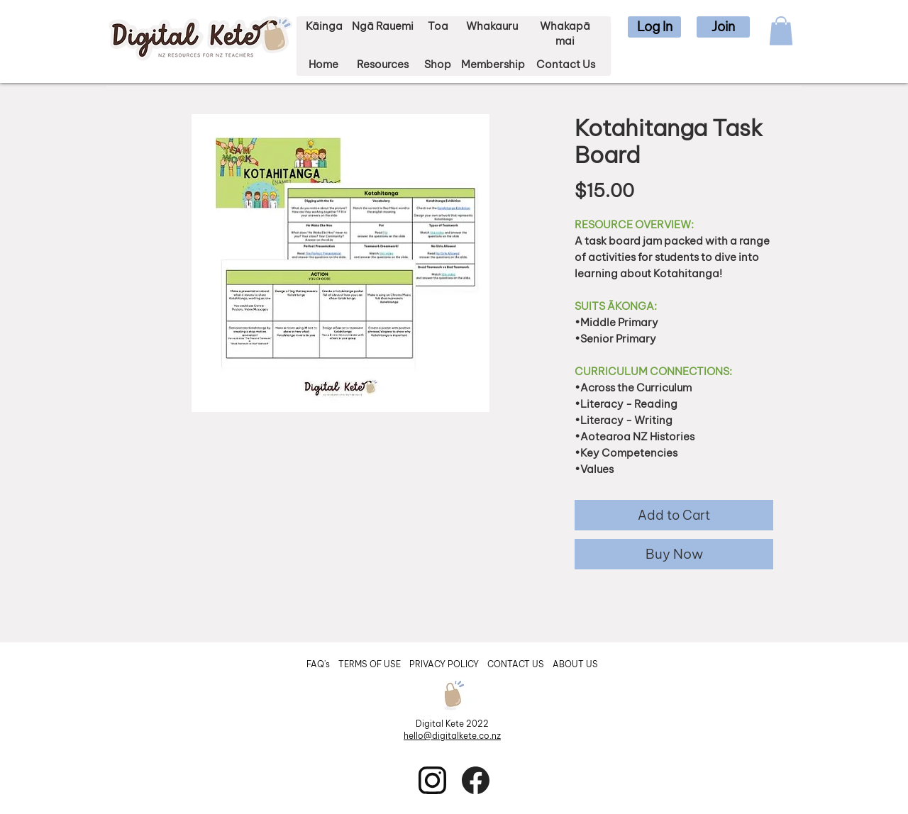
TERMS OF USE (369, 664)
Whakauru (492, 26)
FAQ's (319, 664)
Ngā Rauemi (383, 26)
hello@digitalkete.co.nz (452, 735)
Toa (438, 26)
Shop (437, 64)
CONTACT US (515, 664)
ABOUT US (575, 664)
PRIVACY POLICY (445, 664)
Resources (383, 64)
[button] (654, 27)
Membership (493, 64)
